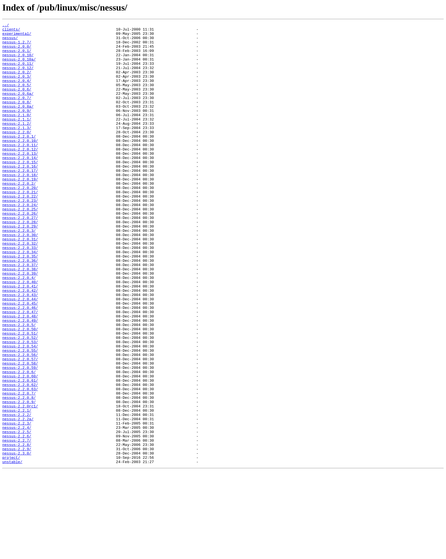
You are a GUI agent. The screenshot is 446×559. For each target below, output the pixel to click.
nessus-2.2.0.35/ (20, 303)
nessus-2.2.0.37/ (20, 313)
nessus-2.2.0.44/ (20, 354)
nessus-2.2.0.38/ (20, 318)
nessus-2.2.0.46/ (20, 364)
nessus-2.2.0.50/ (20, 390)
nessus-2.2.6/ (16, 519)
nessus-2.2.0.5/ (19, 385)
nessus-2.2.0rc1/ (20, 483)
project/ (11, 544)
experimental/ (16, 36)
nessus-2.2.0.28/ (20, 262)
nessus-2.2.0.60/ (20, 447)
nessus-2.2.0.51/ (20, 395)
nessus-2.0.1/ (16, 56)
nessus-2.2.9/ (16, 534)
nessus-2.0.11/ (17, 72)
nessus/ (10, 41)
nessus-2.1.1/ (16, 138)
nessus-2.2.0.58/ (20, 431)
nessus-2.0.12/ (17, 77)
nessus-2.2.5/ (16, 513)
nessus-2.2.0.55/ (20, 416)
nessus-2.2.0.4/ (19, 328)
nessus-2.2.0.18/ (20, 205)
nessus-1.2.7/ (16, 46)
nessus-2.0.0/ (16, 51)
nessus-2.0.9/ (16, 128)
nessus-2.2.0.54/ (20, 411)
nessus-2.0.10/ (17, 61)
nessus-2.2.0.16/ (20, 195)
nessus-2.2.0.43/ (20, 349)
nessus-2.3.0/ (16, 539)
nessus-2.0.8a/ (17, 123)
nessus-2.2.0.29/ (20, 267)
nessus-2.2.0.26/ (20, 251)
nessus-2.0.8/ (16, 118)
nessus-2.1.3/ (16, 149)
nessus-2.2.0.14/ (20, 185)
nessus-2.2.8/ (16, 529)
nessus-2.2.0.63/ (20, 462)
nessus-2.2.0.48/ (20, 375)
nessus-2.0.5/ (16, 97)
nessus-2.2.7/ (16, 524)
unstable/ (12, 549)
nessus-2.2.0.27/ (20, 257)
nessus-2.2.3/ (16, 503)
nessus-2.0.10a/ (19, 66)
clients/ (11, 30)
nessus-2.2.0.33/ (20, 292)
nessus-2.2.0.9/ (19, 477)
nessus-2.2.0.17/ (20, 200)
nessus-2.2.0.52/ (20, 400)
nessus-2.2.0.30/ (20, 277)
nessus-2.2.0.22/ (20, 231)
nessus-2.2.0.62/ (20, 457)
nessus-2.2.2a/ (17, 498)
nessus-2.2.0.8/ (19, 472)
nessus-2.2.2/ (16, 493)
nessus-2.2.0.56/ (20, 421)
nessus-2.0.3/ (16, 87)
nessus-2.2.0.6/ (19, 442)
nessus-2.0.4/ (16, 92)
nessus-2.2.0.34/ (20, 298)
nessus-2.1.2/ (16, 143)
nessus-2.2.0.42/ (20, 344)
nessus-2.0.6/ (16, 102)
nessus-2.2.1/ (16, 488)
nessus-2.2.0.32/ (20, 287)
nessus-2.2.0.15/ (20, 190)
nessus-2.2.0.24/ (20, 241)
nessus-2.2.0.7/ (19, 467)
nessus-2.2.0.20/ (20, 221)
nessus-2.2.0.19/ (20, 210)
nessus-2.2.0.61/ (20, 452)
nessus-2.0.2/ (16, 82)
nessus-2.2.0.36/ (20, 308)
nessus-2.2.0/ (16, 154)
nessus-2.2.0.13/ (20, 179)
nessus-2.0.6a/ (17, 107)
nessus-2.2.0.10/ (20, 164)
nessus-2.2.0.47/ (20, 370)
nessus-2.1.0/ (16, 133)
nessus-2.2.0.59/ (20, 436)
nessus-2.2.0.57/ (20, 426)
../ (5, 25)
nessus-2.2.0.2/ (19, 215)
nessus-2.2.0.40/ (20, 334)
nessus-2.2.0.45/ (20, 359)
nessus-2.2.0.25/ (20, 246)
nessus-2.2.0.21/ (20, 226)
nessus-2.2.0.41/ (20, 339)
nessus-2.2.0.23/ (20, 236)
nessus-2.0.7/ (16, 113)
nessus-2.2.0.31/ (20, 282)
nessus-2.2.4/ (16, 508)
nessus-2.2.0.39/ (20, 323)
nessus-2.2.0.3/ (19, 272)
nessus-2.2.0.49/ (20, 380)
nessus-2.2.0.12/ (20, 174)
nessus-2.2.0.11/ (20, 169)
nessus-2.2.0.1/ (19, 159)
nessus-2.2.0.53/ (20, 406)
